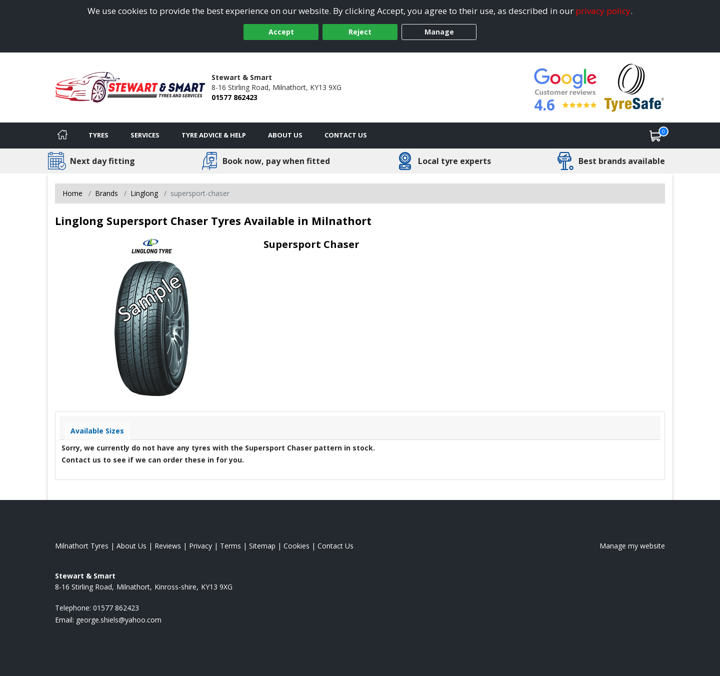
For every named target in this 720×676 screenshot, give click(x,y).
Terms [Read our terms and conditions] (230, 545)
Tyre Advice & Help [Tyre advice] (214, 135)
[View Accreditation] (634, 87)
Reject (360, 31)
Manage (439, 31)
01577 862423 (235, 97)
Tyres (98, 135)
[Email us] (119, 619)
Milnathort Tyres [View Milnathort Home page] (81, 545)
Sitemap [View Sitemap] (262, 545)
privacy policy (603, 10)
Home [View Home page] (72, 193)
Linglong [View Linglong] (144, 193)
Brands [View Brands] (106, 193)
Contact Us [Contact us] (345, 135)
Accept (281, 31)
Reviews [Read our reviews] (167, 545)
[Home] (63, 135)
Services (145, 135)
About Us (285, 135)
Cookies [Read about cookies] (297, 545)
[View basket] (655, 135)
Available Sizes (97, 431)
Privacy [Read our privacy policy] (200, 545)
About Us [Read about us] (131, 545)
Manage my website (632, 545)
